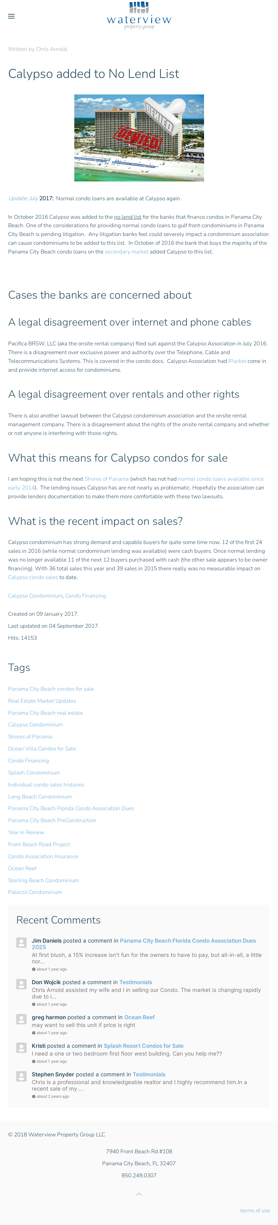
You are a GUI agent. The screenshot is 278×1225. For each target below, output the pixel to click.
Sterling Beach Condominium (43, 880)
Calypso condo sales (33, 577)
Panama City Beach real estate (45, 713)
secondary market (127, 251)
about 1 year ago (49, 969)
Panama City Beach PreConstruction (52, 820)
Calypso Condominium (35, 596)
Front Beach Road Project (39, 844)
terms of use (255, 1210)
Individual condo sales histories (46, 784)
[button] (11, 16)
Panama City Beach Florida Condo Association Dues (71, 808)
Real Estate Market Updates (42, 701)
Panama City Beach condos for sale (51, 689)
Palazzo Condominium (35, 892)
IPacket (237, 361)
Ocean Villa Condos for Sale (42, 748)
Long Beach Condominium (40, 796)
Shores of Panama (107, 479)
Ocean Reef (22, 868)
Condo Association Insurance (43, 856)
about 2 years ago (50, 1096)
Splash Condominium (34, 772)
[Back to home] (139, 16)
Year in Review (26, 832)
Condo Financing (85, 596)
